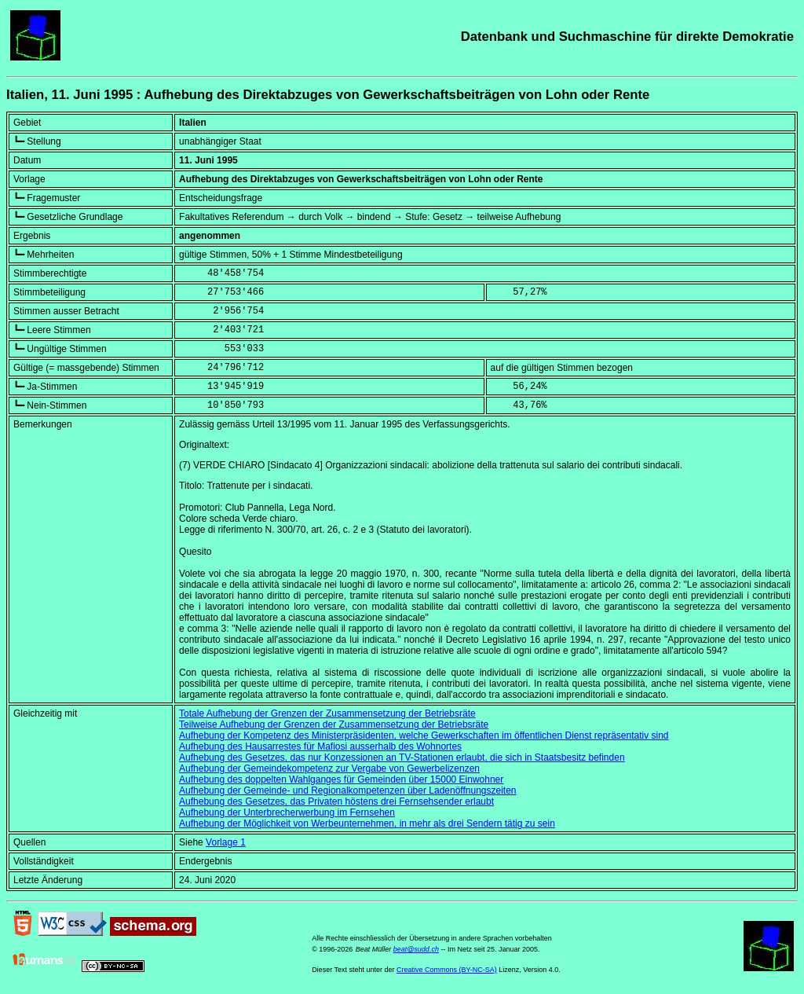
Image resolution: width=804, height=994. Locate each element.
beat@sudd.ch (416, 949)
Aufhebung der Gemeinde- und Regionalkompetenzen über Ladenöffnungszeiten (347, 790)
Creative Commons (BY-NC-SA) (447, 970)
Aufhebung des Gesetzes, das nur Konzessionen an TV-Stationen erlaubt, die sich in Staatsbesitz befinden (401, 757)
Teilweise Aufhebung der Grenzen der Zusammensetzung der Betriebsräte (333, 724)
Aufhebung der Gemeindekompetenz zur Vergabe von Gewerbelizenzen (329, 768)
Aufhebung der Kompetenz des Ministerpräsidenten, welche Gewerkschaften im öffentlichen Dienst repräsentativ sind (423, 735)
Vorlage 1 (226, 842)
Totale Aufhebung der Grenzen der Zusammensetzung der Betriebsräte (327, 713)
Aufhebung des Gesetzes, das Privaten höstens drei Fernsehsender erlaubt (336, 801)
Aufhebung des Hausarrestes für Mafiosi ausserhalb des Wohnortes (320, 746)
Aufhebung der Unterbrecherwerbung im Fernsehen (287, 812)
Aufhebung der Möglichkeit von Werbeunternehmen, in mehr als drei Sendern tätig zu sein (367, 823)
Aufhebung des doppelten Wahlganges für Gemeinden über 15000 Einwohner (341, 779)
